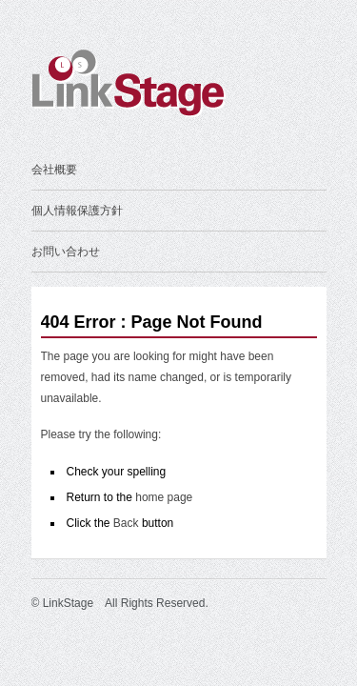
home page (163, 497)
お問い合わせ (65, 251)
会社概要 (54, 169)
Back (126, 523)
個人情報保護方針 (77, 210)
